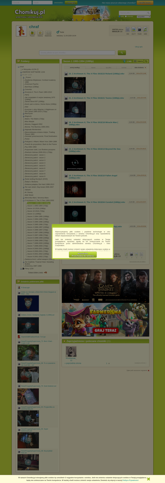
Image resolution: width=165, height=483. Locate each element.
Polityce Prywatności (131, 480)
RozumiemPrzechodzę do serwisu (83, 254)
